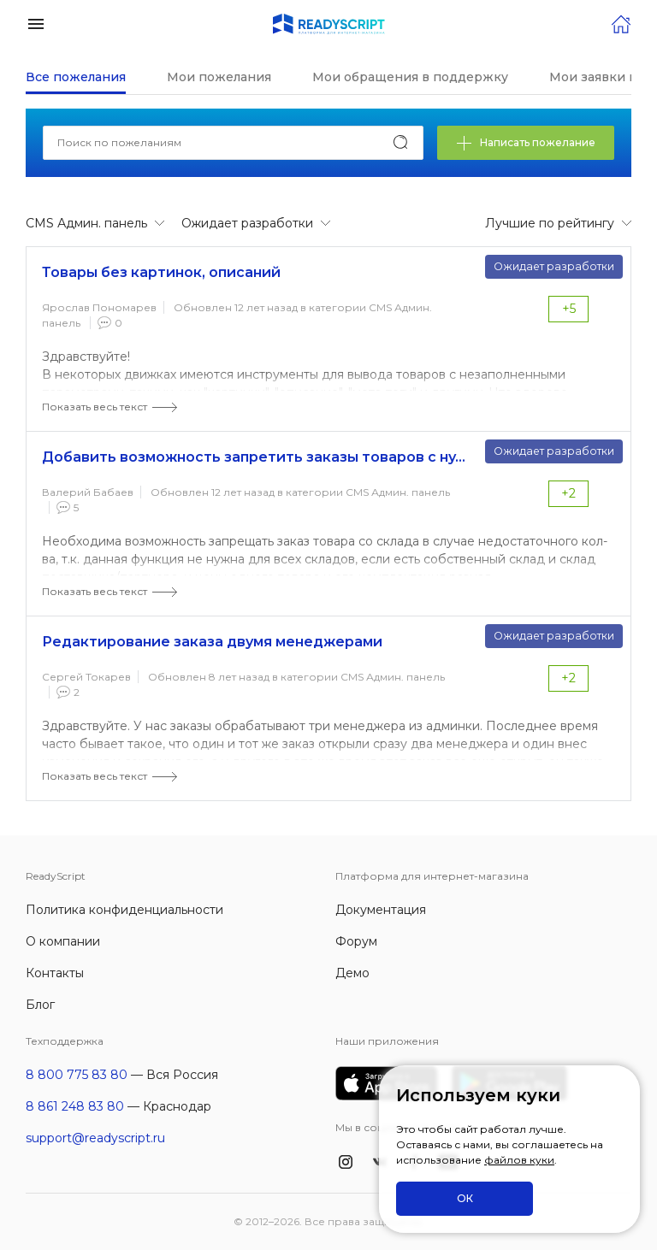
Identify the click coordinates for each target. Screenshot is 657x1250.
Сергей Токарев (86, 676)
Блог (40, 1004)
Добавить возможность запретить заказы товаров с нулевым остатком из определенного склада (255, 457)
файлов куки (519, 1159)
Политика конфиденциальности (124, 909)
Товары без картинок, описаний (161, 272)
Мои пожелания (219, 77)
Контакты (55, 973)
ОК (465, 1198)
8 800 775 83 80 (76, 1074)
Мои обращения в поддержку (410, 77)
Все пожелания (76, 77)
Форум (356, 941)
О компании (63, 941)
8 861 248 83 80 (75, 1106)
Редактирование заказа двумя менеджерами (212, 642)
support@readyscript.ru (95, 1138)
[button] (36, 22)
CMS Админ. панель (398, 492)
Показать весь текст (94, 406)
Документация (380, 909)
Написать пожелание (525, 143)
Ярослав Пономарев (99, 307)
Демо (352, 973)
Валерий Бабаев (87, 492)
